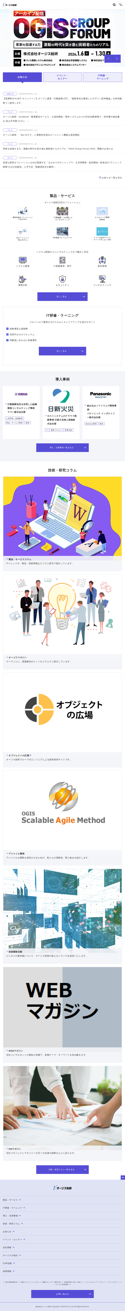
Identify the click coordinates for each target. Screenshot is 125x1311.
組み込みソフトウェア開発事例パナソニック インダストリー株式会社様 (101, 411)
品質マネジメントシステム (30, 1282)
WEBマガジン (14, 1051)
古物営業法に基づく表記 (72, 1282)
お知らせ (22, 77)
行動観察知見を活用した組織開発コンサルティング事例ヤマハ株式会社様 (21, 408)
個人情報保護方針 (11, 1282)
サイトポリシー (114, 1282)
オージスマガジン (16, 657)
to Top (123, 1177)
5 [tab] (91, 62)
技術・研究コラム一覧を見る (67, 1169)
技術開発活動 (14, 952)
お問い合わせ (73, 1294)
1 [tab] (59, 62)
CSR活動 (9, 1263)
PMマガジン (13, 1149)
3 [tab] (78, 62)
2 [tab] (72, 62)
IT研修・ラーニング (103, 77)
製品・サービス (12, 1200)
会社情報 (8, 1247)
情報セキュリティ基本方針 (51, 1282)
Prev (108, 59)
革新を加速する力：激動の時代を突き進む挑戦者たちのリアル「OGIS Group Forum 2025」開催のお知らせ (58, 148)
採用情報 (8, 1271)
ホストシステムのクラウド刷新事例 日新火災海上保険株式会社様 (61, 420)
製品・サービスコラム (18, 559)
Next (117, 59)
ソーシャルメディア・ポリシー (95, 1282)
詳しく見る (71, 296)
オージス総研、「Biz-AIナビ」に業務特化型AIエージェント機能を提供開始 (41, 135)
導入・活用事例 (12, 1216)
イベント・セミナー (63, 77)
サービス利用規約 (62, 1284)
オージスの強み (12, 1255)
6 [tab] (97, 62)
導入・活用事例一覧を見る (68, 448)
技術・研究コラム (13, 1224)
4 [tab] (85, 62)
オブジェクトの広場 (17, 755)
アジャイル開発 (15, 853)
